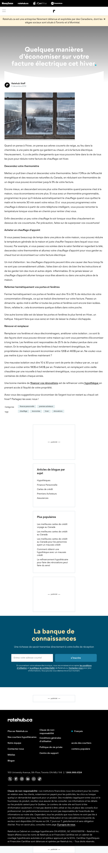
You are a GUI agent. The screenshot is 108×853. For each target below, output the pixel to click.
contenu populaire (80, 749)
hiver (47, 411)
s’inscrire (76, 657)
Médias (11, 754)
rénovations (58, 411)
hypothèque (91, 383)
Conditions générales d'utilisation (50, 740)
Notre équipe (14, 743)
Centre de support (49, 753)
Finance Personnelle (27, 406)
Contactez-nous (76, 668)
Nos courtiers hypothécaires (22, 737)
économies (36, 411)
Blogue (11, 760)
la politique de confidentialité (42, 668)
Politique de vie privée (51, 747)
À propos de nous (66, 824)
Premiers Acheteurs (46, 406)
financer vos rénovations (44, 383)
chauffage (23, 411)
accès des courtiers (81, 743)
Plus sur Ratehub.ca (18, 731)
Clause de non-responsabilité (47, 732)
